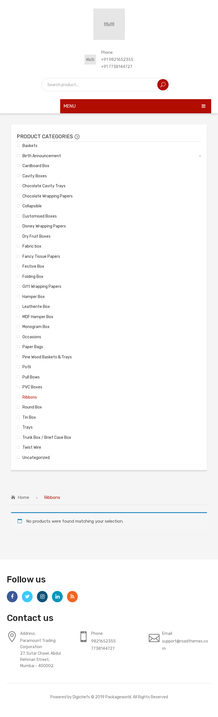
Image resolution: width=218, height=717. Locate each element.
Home (23, 497)
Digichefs (81, 697)
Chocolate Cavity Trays (44, 186)
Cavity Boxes (34, 176)
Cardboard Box (35, 165)
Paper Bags (32, 346)
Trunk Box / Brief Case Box (46, 437)
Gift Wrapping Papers (41, 286)
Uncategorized (36, 457)
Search (163, 84)
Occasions (31, 337)
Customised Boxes (39, 216)
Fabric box (31, 246)
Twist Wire (31, 447)
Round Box (32, 407)
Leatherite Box (36, 306)
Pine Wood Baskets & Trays (47, 357)
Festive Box (33, 266)
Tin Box (29, 417)
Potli (26, 367)
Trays (27, 427)
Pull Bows (31, 377)
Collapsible (32, 206)
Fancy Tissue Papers (41, 256)
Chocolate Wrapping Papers (47, 196)
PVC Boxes (32, 387)
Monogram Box (36, 326)
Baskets (29, 145)
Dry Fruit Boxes (36, 236)
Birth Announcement (41, 156)
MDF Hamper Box (37, 316)
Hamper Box (33, 296)
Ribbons (29, 397)
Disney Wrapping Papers (44, 226)
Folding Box (32, 276)
